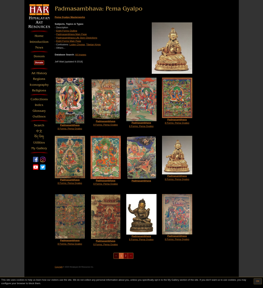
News (39, 47)
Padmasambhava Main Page (71, 34)
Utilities (39, 142)
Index (39, 105)
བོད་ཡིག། (39, 137)
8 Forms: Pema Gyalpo (70, 104)
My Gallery (39, 148)
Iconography (39, 84)
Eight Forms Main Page (68, 41)
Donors (39, 56)
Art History (39, 73)
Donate (39, 62)
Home (39, 36)
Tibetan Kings (93, 44)
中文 (39, 131)
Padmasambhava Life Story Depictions (76, 37)
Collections (39, 99)
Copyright (59, 267)
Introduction (39, 42)
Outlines (39, 116)
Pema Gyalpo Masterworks (70, 17)
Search (39, 125)
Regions (39, 79)
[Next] (130, 256)
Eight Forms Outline (66, 30)
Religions (39, 90)
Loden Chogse (77, 44)
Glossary (39, 111)
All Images (80, 54)
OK (258, 281)
